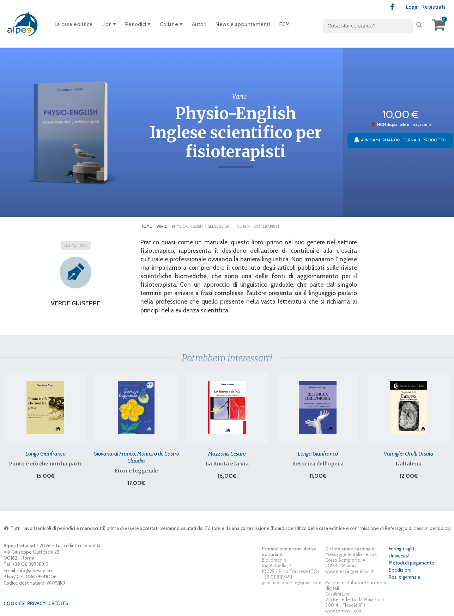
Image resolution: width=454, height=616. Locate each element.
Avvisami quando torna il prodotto (400, 139)
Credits (58, 603)
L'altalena (408, 464)
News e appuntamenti (243, 24)
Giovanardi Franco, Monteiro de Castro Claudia (136, 457)
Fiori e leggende (136, 471)
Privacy (36, 603)
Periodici (138, 24)
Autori (199, 24)
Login (412, 7)
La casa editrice (73, 24)
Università (399, 556)
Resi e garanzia (404, 577)
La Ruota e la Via (227, 464)
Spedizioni (400, 570)
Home (146, 226)
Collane (171, 24)
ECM (284, 24)
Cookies (14, 603)
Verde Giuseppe (75, 303)
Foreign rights (403, 548)
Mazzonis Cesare (227, 453)
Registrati (433, 7)
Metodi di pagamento (411, 563)
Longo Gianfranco (45, 453)
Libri (109, 24)
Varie (162, 226)
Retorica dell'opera (318, 464)
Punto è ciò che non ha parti (45, 464)
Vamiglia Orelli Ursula (409, 453)
